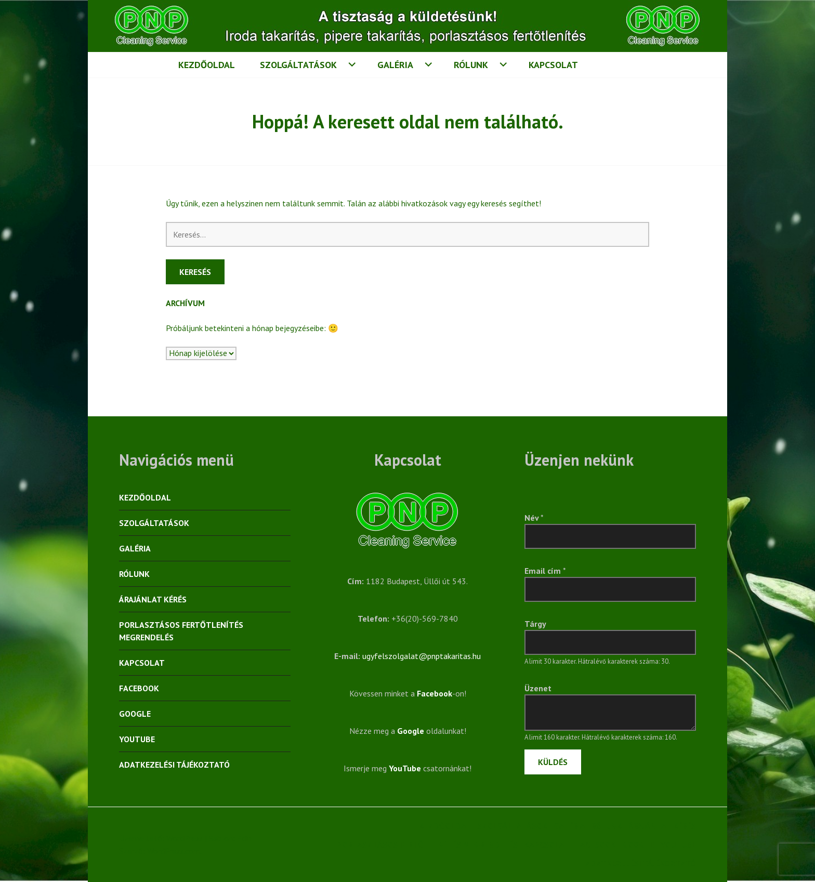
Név (534, 517)
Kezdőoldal (206, 65)
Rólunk (471, 65)
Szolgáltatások (298, 65)
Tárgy (535, 623)
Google (135, 713)
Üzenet (537, 688)
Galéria (395, 65)
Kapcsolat (553, 65)
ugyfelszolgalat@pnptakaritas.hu (421, 656)
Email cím (545, 570)
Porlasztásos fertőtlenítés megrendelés (181, 631)
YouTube (137, 739)
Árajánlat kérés (153, 599)
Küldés (553, 762)
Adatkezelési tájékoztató (174, 764)
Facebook (139, 688)
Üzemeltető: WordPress (161, 838)
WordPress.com (173, 851)
